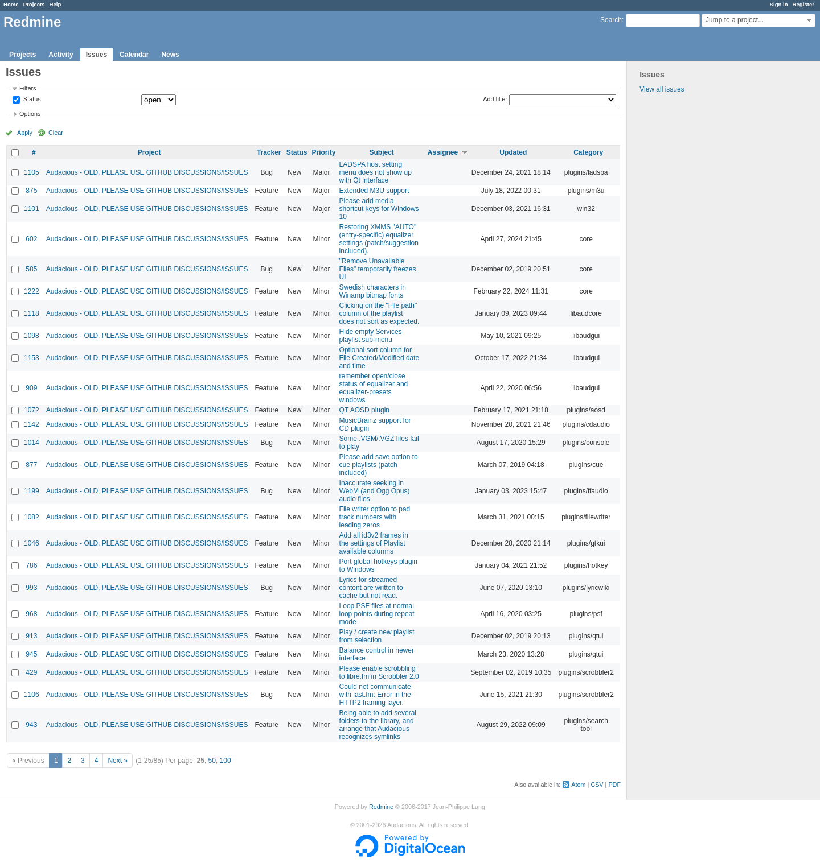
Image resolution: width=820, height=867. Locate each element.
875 (31, 191)
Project (149, 152)
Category (588, 152)
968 (31, 614)
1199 (31, 491)
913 (31, 636)
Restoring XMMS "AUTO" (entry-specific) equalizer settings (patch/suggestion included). (379, 239)
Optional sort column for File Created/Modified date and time (379, 358)
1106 (31, 695)
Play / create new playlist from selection (377, 636)
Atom (578, 784)
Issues (96, 55)
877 (31, 465)
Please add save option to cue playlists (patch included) (378, 465)
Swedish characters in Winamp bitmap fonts (372, 291)
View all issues (661, 89)
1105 (31, 172)
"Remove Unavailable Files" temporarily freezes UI (377, 269)
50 (212, 761)
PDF (614, 784)
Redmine (381, 806)
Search (611, 20)
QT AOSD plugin (364, 410)
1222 (31, 291)
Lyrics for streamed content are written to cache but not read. (371, 588)
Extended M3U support (374, 191)
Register (803, 4)
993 (31, 588)
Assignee (443, 152)
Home (11, 4)
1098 (31, 336)
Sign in (779, 4)
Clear (55, 132)
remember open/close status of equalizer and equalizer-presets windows (373, 388)
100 (225, 761)
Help (56, 4)
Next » (118, 761)
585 (31, 269)
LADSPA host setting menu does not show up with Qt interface (375, 172)
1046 (31, 543)
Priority (324, 152)
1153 (31, 358)
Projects (34, 4)
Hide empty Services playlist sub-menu (370, 336)
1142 (31, 424)
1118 (31, 313)
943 (31, 725)
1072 (31, 410)
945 (31, 654)
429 (31, 672)
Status (31, 99)
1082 (31, 517)
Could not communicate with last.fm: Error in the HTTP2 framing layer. (375, 695)
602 (31, 239)
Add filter (495, 99)
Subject (382, 152)
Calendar (134, 55)
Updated (513, 152)
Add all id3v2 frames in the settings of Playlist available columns (373, 543)
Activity (60, 55)
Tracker (269, 152)
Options (29, 113)
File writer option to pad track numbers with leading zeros (375, 517)
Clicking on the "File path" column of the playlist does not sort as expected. (379, 313)
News (170, 55)
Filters (27, 88)
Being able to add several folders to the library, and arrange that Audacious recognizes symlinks (377, 725)
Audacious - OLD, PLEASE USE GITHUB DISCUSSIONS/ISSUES (147, 172)
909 (31, 388)
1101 (31, 209)
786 (31, 565)
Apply (24, 132)
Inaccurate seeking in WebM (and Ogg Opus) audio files (374, 491)
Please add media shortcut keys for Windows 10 (379, 209)
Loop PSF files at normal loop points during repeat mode (377, 614)
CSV (597, 784)
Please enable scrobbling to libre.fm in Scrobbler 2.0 (379, 672)
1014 (31, 443)
